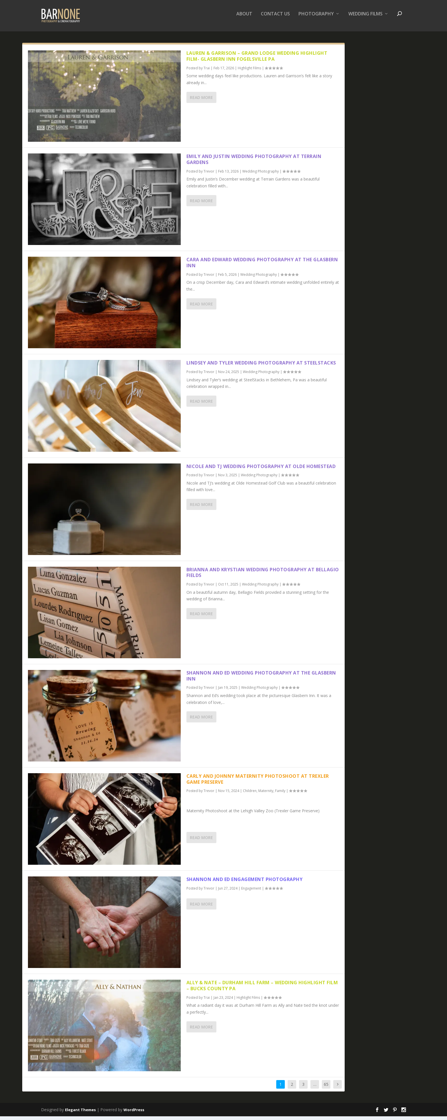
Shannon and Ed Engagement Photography (244, 883)
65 (326, 1088)
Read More (201, 101)
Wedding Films (365, 18)
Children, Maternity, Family (264, 794)
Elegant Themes (80, 1113)
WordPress (133, 1113)
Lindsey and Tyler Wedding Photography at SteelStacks (261, 367)
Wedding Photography (260, 175)
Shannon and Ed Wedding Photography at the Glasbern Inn (261, 680)
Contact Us (275, 18)
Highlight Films (249, 72)
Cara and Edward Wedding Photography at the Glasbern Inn (262, 266)
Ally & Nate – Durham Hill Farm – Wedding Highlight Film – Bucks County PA (262, 989)
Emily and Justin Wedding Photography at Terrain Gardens (254, 163)
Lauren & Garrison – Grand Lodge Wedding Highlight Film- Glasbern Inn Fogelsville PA (257, 60)
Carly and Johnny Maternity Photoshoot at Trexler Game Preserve (257, 783)
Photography (316, 18)
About (244, 18)
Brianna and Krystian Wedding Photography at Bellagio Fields (262, 576)
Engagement (251, 892)
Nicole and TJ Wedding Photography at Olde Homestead (261, 470)
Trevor (209, 175)
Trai (207, 72)
